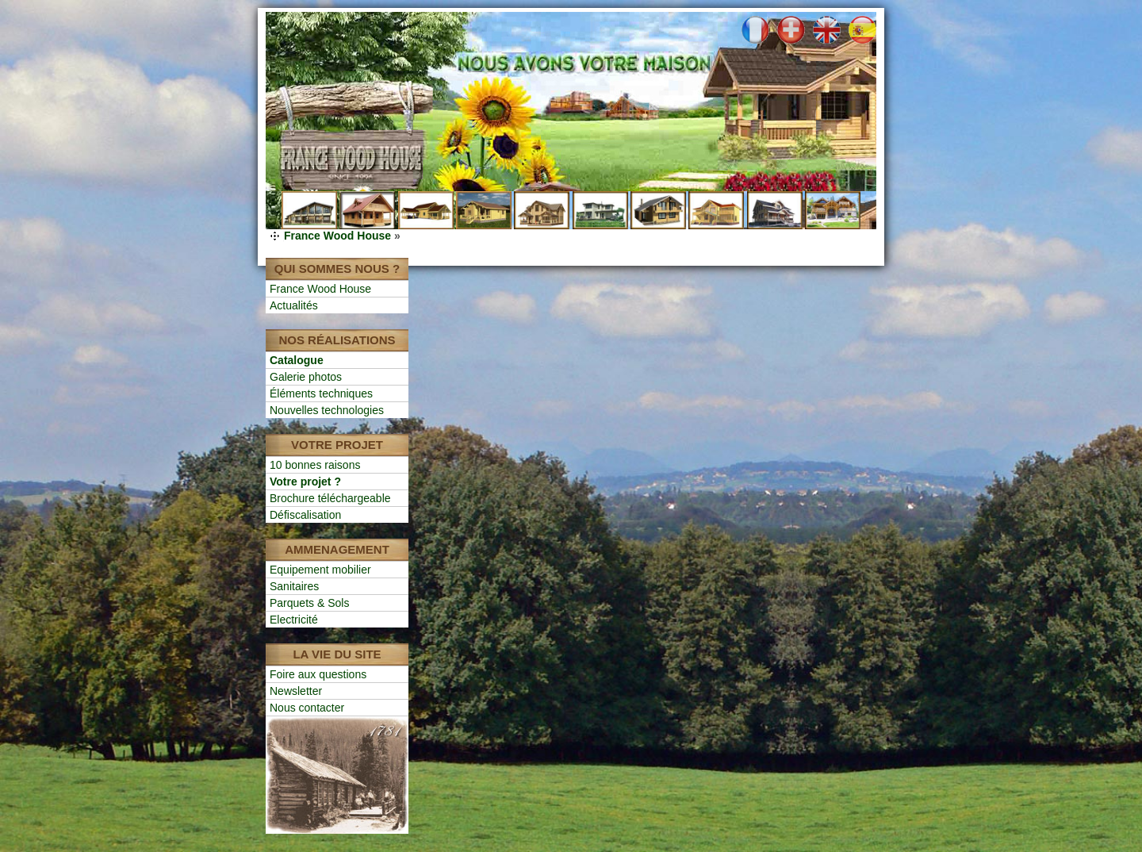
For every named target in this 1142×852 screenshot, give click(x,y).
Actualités (294, 305)
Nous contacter (307, 707)
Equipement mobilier (320, 569)
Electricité (294, 619)
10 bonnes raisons (315, 465)
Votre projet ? (305, 481)
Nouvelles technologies (327, 410)
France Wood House (337, 235)
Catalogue (297, 360)
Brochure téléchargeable (330, 498)
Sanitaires (294, 586)
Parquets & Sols (309, 603)
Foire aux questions (318, 674)
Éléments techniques (321, 393)
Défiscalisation (305, 515)
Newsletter (296, 691)
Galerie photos (306, 376)
